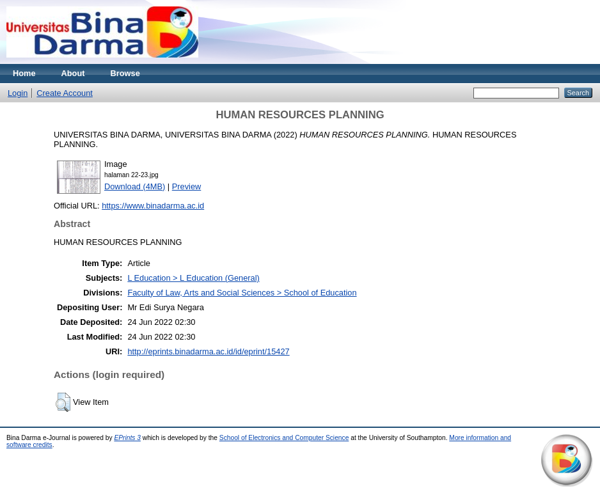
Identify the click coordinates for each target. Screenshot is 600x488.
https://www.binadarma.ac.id (153, 205)
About (73, 73)
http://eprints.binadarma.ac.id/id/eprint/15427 (208, 351)
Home (24, 73)
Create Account (64, 93)
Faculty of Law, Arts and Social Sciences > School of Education (241, 292)
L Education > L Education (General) (193, 278)
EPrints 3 (127, 437)
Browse (125, 73)
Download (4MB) (134, 186)
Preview (186, 186)
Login (18, 93)
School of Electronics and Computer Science (284, 437)
